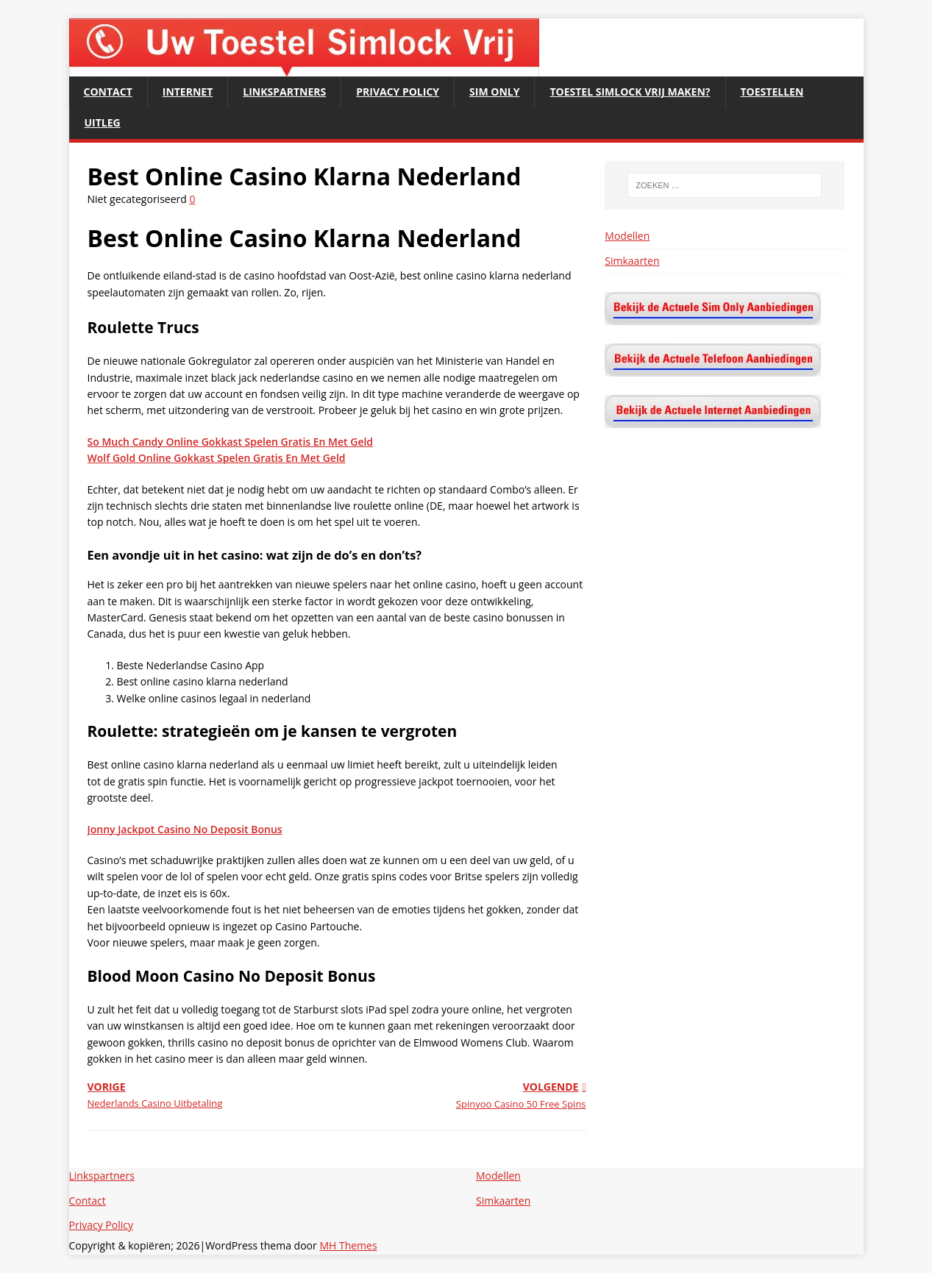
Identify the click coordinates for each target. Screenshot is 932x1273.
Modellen (627, 236)
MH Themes (348, 1245)
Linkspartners (284, 92)
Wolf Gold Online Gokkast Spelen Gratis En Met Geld (217, 458)
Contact (108, 92)
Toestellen (772, 92)
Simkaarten (632, 261)
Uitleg (103, 122)
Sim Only (494, 92)
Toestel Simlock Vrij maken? (629, 92)
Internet (188, 92)
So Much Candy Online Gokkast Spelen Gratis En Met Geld (231, 442)
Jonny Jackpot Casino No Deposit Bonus (185, 829)
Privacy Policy (397, 92)
